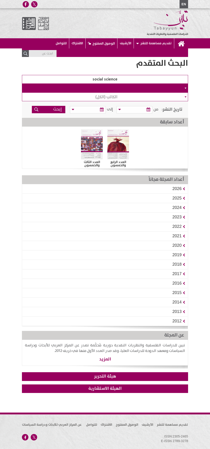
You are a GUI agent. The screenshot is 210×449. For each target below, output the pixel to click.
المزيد (105, 359)
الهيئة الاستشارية (105, 388)
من (155, 109)
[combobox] (105, 88)
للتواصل (61, 43)
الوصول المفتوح (103, 43)
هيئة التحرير (105, 376)
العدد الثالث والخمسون (92, 164)
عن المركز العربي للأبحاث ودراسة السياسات (52, 424)
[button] (177, 188)
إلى (112, 109)
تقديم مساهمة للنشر (156, 43)
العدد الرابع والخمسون (118, 164)
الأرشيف (125, 43)
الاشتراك (77, 43)
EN (184, 4)
